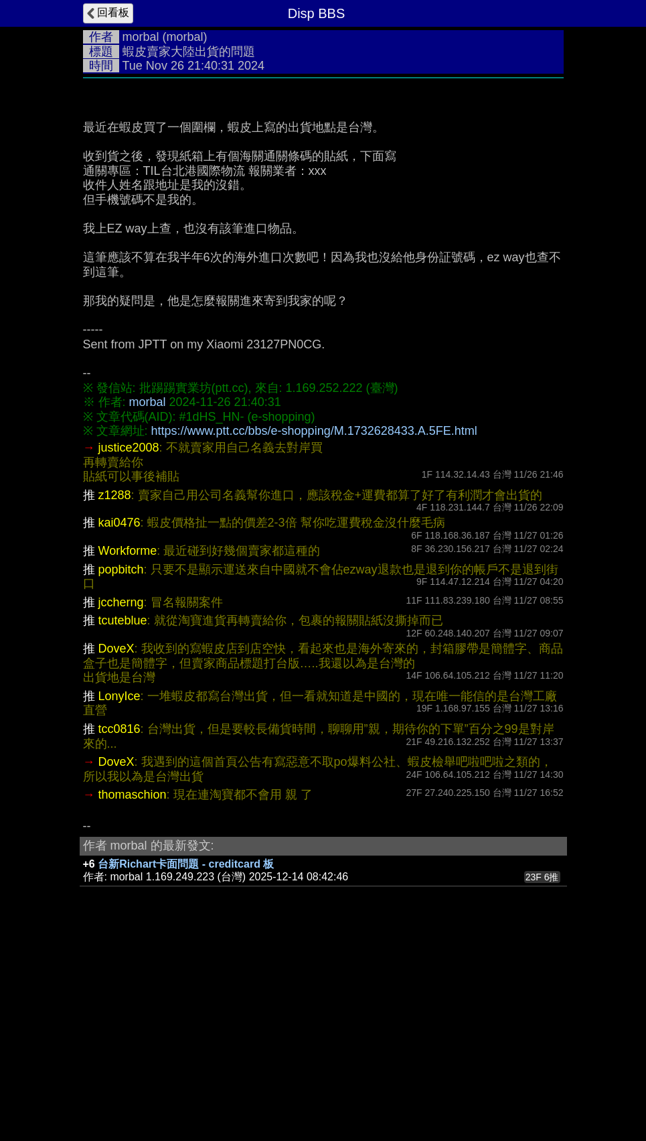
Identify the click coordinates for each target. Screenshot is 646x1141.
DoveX (116, 849)
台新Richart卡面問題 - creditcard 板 (186, 1065)
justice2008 (128, 648)
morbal (141, 37)
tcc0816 (119, 930)
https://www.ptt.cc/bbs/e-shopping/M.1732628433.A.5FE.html (314, 632)
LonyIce (119, 897)
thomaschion (132, 995)
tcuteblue (122, 821)
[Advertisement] (323, 185)
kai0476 (119, 723)
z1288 (114, 696)
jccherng (121, 803)
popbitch (121, 770)
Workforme (127, 751)
